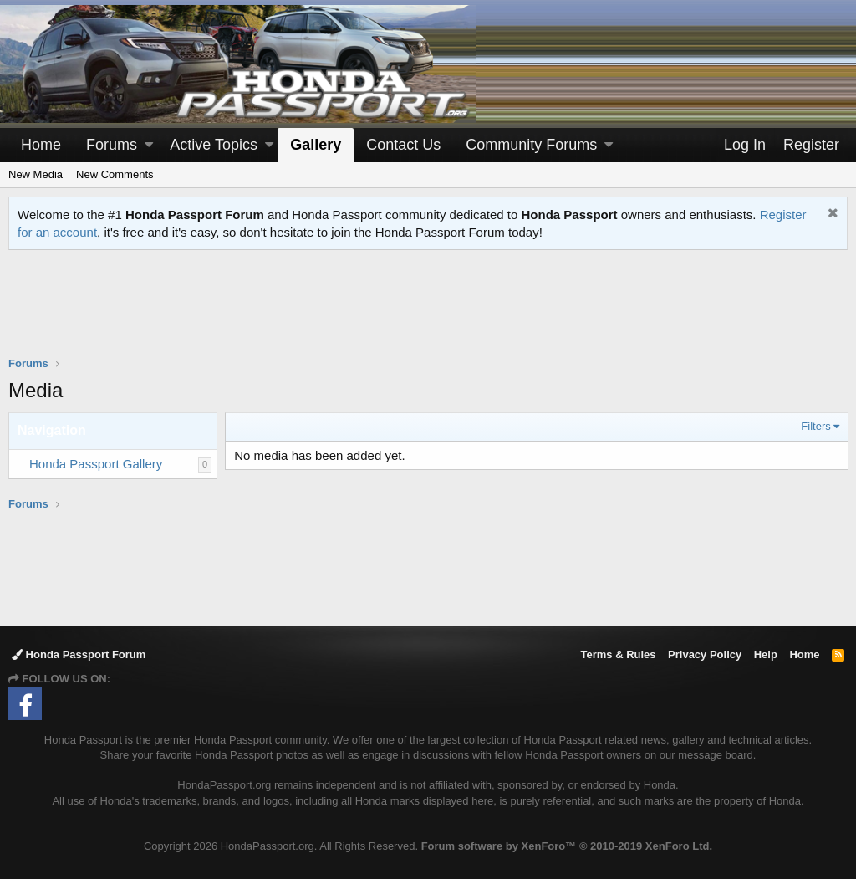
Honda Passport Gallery (95, 464)
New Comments (114, 174)
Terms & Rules (617, 654)
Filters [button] (815, 426)
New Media (35, 174)
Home (41, 144)
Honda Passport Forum (78, 654)
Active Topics (213, 144)
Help (765, 654)
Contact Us (403, 144)
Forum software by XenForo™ (566, 846)
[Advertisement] (428, 313)
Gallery (315, 144)
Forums (111, 144)
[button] (148, 145)
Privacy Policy (704, 654)
